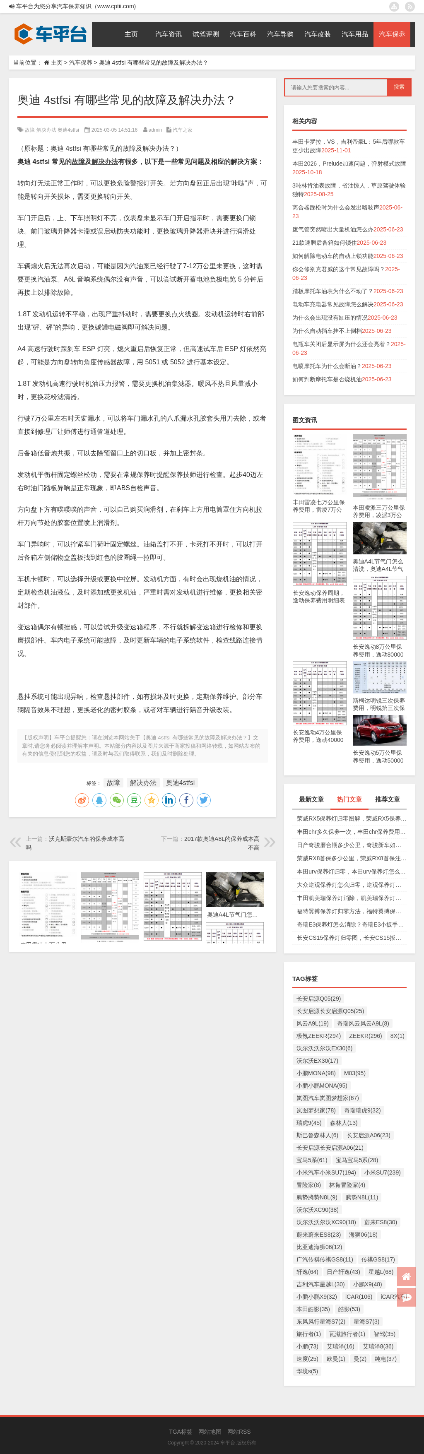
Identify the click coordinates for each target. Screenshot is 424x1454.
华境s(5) (307, 1371)
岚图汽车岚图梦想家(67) (327, 1098)
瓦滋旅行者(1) (347, 1334)
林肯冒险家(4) (347, 1185)
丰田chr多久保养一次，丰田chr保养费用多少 (352, 831)
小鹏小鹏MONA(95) (321, 1085)
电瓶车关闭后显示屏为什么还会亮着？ (341, 344)
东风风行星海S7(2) (320, 1321)
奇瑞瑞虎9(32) (362, 1110)
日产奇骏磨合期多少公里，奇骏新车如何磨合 (352, 845)
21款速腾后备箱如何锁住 (324, 242)
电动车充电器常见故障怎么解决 (332, 304)
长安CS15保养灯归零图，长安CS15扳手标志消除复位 (352, 937)
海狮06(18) (363, 1234)
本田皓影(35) (313, 1309)
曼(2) (360, 1358)
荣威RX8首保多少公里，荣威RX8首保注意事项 (352, 858)
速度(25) (307, 1358)
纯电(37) (386, 1358)
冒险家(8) (308, 1185)
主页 (57, 62)
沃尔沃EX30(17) (317, 1060)
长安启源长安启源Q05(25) (330, 1011)
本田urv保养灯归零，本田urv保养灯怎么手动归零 (352, 871)
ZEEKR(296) (365, 1036)
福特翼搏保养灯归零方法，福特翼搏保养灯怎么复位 (352, 911)
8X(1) (397, 1036)
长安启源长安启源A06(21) (330, 1147)
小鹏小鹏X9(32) (316, 1296)
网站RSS (239, 1431)
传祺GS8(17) (378, 1259)
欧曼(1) (336, 1358)
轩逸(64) (307, 1272)
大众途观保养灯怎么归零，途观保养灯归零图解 (352, 884)
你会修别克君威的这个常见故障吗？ (338, 269)
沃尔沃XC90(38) (317, 1209)
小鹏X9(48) (367, 1284)
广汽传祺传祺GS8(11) (324, 1259)
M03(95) (355, 1073)
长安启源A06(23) (368, 1135)
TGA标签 (181, 1431)
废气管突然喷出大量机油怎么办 (332, 229)
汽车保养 (80, 62)
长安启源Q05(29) (318, 998)
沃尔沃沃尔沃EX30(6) (324, 1048)
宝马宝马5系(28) (357, 1160)
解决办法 (46, 130)
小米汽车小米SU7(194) (326, 1172)
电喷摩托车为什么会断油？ (327, 366)
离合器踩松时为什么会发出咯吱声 (335, 207)
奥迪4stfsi (68, 130)
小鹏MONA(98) (316, 1073)
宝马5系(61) (312, 1160)
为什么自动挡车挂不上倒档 (327, 330)
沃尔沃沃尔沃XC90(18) (326, 1222)
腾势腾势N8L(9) (316, 1197)
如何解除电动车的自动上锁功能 (332, 256)
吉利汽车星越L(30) (320, 1284)
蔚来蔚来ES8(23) (318, 1234)
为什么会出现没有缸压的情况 (330, 317)
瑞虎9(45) (309, 1122)
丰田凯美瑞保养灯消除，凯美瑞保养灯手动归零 (352, 898)
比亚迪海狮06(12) (319, 1247)
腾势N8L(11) (362, 1197)
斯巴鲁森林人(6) (317, 1135)
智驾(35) (384, 1334)
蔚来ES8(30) (380, 1222)
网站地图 (210, 1431)
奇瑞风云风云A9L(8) (363, 1023)
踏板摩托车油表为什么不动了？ (332, 291)
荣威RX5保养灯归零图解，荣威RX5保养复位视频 (352, 818)
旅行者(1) (308, 1334)
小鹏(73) (307, 1346)
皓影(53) (349, 1309)
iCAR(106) (358, 1296)
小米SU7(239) (382, 1172)
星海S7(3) (366, 1321)
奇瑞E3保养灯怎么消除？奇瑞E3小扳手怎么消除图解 (352, 924)
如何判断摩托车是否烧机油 (327, 379)
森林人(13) (344, 1122)
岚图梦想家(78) (316, 1110)
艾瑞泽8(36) (378, 1346)
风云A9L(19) (312, 1023)
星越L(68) (381, 1272)
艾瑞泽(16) (340, 1346)
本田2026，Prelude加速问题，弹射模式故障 (349, 163)
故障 (30, 130)
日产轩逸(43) (343, 1272)
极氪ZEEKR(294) (318, 1036)
